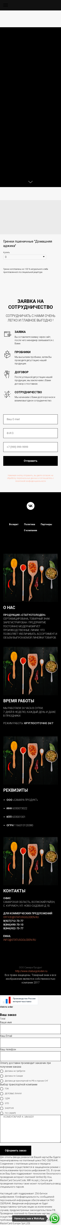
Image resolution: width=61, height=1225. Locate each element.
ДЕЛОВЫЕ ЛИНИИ (11, 1093)
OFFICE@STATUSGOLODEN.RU (21, 917)
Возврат (14, 524)
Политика (29, 524)
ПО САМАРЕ (8, 1113)
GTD (4, 1103)
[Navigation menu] (5, 5)
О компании (30, 530)
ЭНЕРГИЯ (7, 1108)
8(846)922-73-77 (13, 928)
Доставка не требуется (12, 1071)
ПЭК (4, 1088)
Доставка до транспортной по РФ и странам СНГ (24, 1081)
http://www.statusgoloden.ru (31, 971)
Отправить (30, 460)
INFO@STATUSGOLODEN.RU (19, 939)
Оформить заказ (15, 1150)
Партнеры (46, 524)
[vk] (30, 506)
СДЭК (5, 1098)
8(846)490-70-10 (13, 924)
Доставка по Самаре (11, 1076)
